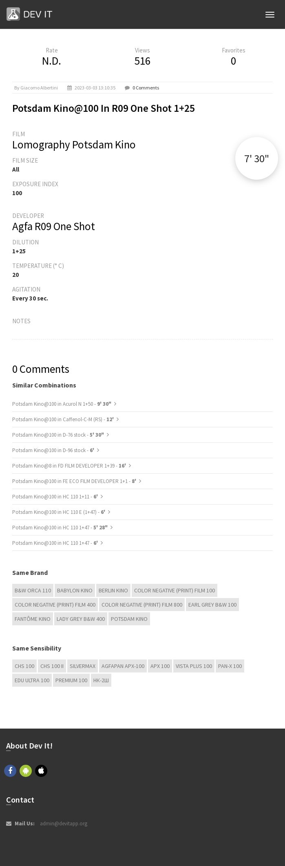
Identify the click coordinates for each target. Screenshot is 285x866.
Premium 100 (71, 680)
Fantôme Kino (33, 618)
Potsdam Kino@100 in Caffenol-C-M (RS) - (63, 419)
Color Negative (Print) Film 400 (55, 604)
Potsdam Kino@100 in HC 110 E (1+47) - (59, 512)
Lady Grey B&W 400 (81, 618)
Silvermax (82, 666)
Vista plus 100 (194, 666)
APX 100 (160, 666)
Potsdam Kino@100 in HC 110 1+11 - (55, 496)
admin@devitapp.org (63, 823)
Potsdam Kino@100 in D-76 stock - (58, 434)
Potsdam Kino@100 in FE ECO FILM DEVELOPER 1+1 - (74, 481)
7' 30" (256, 158)
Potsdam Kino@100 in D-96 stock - (53, 450)
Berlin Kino (113, 590)
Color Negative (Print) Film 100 (174, 590)
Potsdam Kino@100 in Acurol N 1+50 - (61, 403)
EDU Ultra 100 (32, 680)
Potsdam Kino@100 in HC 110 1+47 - (60, 527)
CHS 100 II (52, 666)
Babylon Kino (75, 590)
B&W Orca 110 (33, 590)
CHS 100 (24, 666)
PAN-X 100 (230, 666)
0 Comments (146, 88)
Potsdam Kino (129, 618)
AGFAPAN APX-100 (123, 666)
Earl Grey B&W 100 (212, 604)
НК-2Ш (101, 680)
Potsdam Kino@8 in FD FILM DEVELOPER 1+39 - (69, 465)
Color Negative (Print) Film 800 (142, 604)
